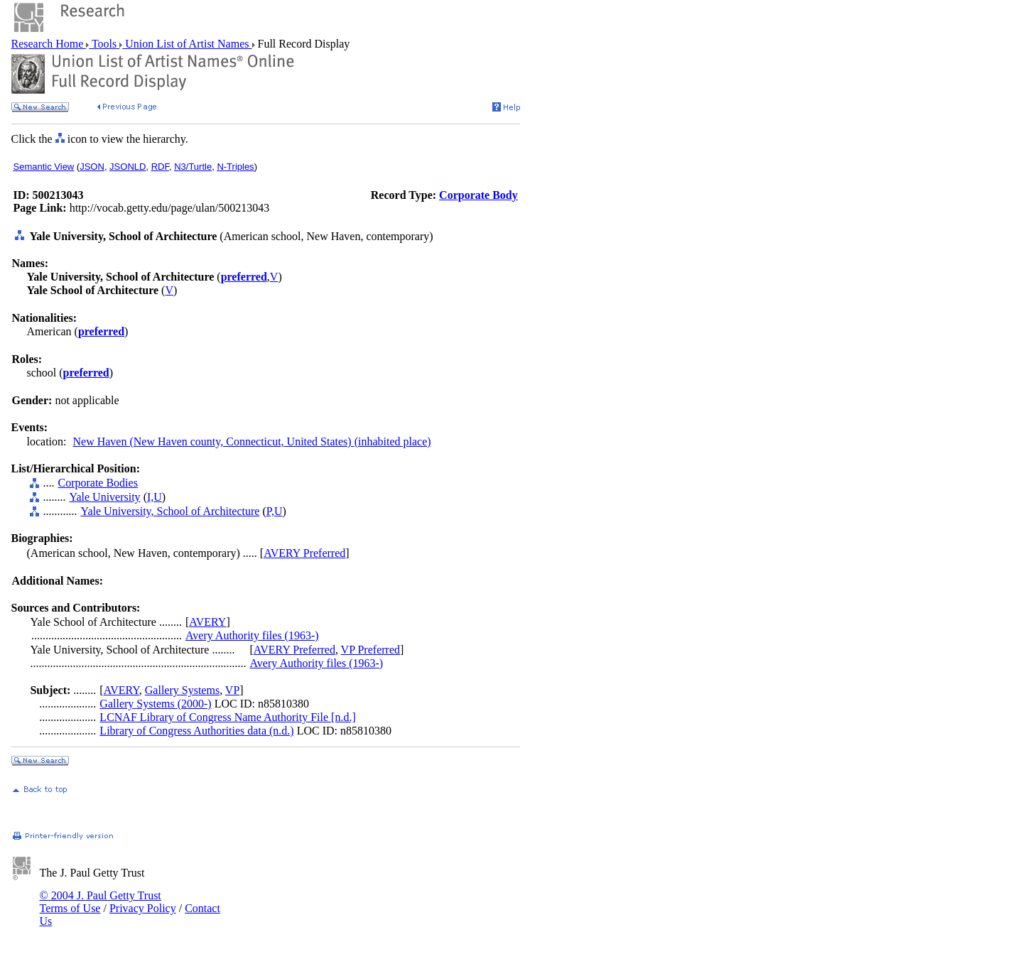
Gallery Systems (182, 690)
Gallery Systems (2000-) (155, 704)
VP (232, 690)
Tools (104, 44)
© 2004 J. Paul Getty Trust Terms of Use (100, 901)
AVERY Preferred (304, 553)
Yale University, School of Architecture (169, 511)
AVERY (207, 622)
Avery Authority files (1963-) (252, 635)
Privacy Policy (142, 908)
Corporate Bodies (97, 483)
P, (270, 511)
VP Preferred (370, 650)
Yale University (104, 497)
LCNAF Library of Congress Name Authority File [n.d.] (227, 717)
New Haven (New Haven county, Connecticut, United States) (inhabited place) (251, 441)
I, (150, 497)
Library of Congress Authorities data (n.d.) (196, 731)
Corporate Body (478, 195)
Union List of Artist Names (186, 44)
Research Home (49, 44)
